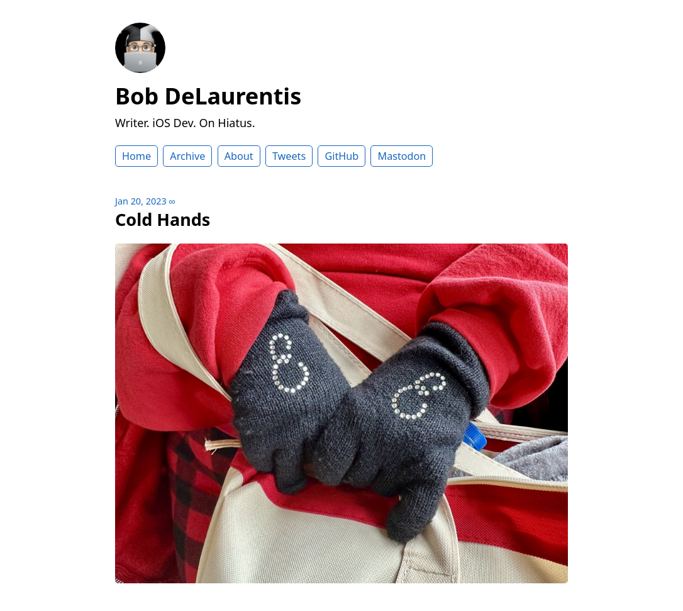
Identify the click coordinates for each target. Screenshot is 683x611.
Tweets (289, 156)
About (239, 156)
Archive (187, 156)
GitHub (341, 156)
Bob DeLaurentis (208, 96)
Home (136, 156)
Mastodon (401, 156)
